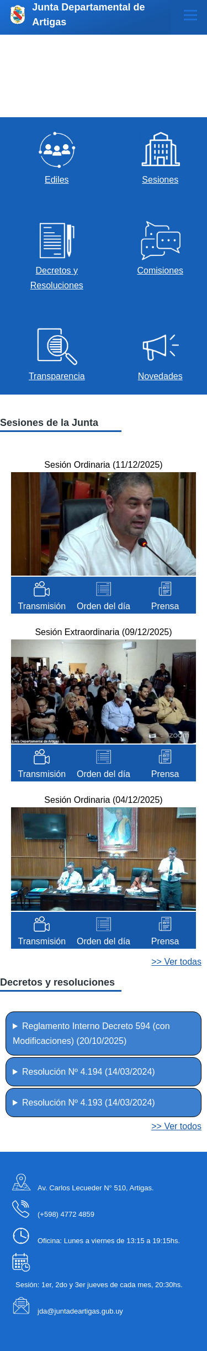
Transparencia (57, 376)
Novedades (160, 376)
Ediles (57, 179)
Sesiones (160, 179)
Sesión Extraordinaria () (103, 632)
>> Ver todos (176, 1126)
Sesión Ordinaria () (103, 464)
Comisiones (160, 270)
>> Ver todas (176, 961)
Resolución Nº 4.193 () (88, 1102)
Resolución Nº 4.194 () (88, 1071)
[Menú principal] (190, 15)
